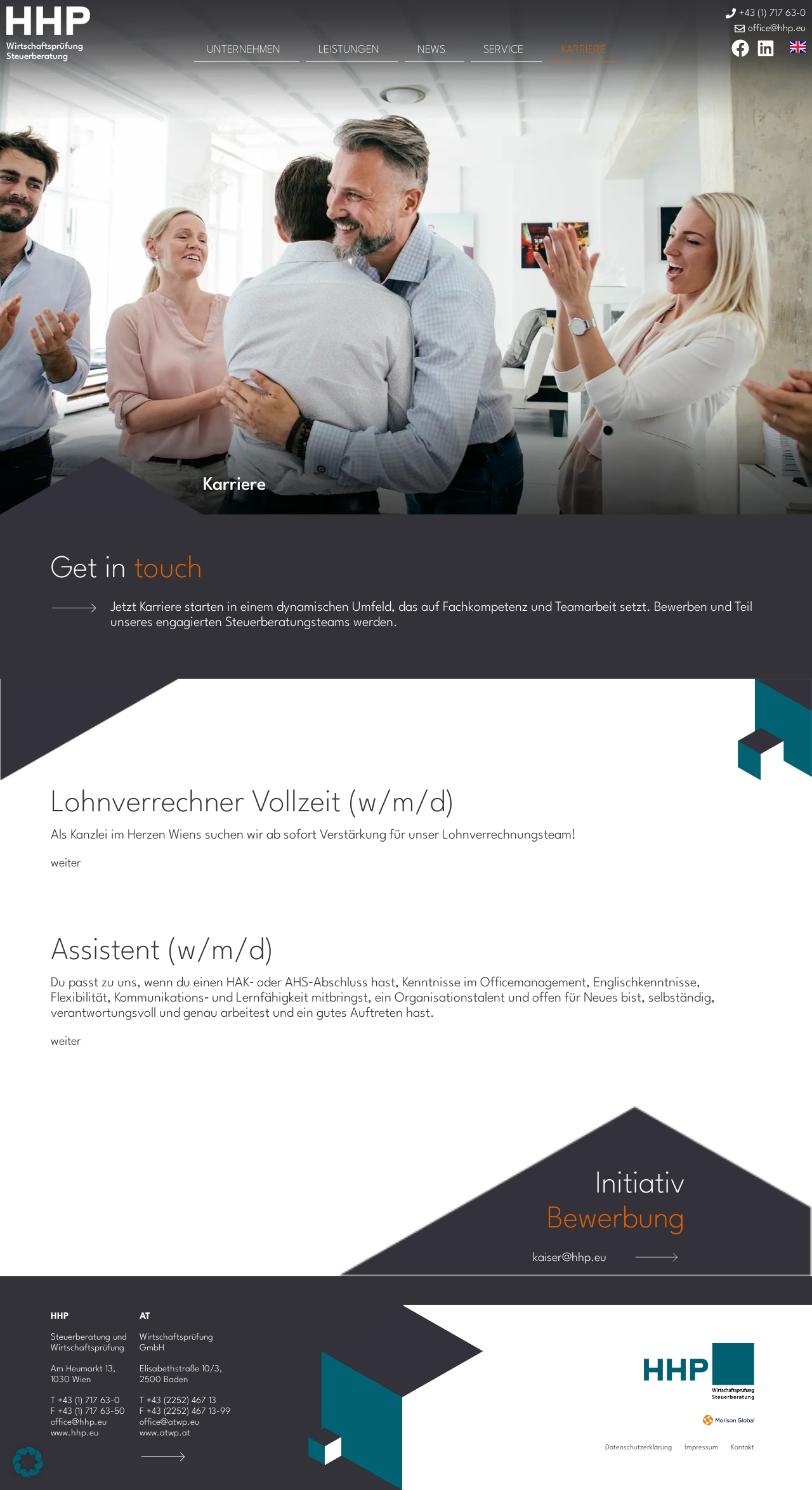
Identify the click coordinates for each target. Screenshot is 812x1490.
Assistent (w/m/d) (162, 951)
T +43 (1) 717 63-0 (85, 1400)
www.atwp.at (165, 1432)
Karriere (583, 49)
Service (503, 49)
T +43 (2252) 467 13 (178, 1400)
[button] (28, 1462)
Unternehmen (243, 49)
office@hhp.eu (79, 1422)
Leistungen (348, 49)
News (431, 49)
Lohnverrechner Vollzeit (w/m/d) (253, 803)
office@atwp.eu (169, 1422)
